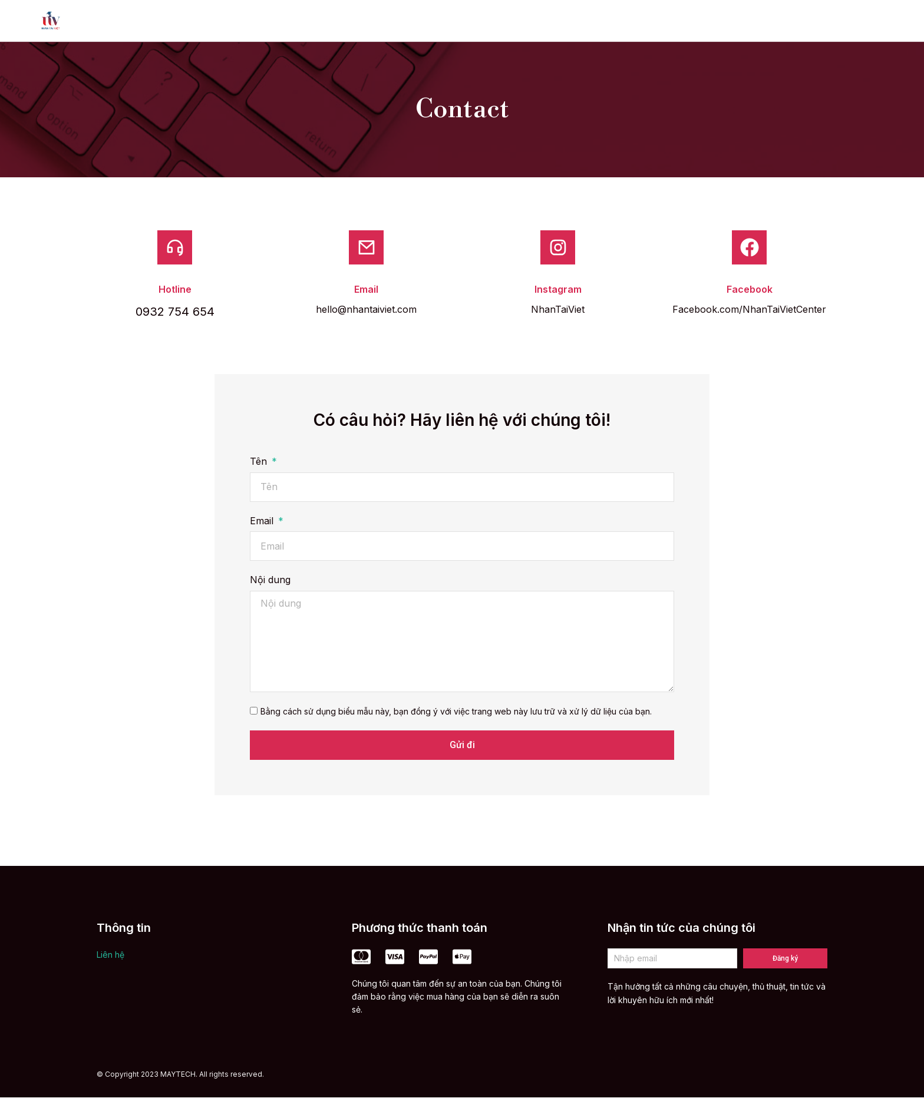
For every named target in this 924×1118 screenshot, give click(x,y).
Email (366, 310)
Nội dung (270, 601)
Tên (260, 482)
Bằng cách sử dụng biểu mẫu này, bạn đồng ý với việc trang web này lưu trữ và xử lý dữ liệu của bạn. (456, 732)
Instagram (558, 310)
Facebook (750, 310)
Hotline (175, 310)
